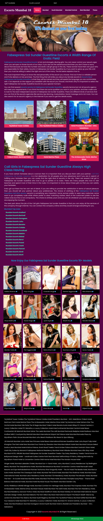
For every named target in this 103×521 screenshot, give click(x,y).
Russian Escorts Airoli (14, 252)
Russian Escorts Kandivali (16, 230)
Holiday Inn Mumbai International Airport (80, 492)
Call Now (25, 519)
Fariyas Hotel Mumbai (46, 489)
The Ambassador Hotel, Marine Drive (45, 422)
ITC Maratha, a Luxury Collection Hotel (38, 428)
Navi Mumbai (85, 10)
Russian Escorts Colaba (15, 227)
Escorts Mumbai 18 (50, 511)
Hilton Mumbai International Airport (57, 495)
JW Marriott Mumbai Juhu (14, 441)
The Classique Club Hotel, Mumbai (34, 472)
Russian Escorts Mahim (15, 233)
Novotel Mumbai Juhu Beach (34, 437)
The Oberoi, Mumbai (28, 498)
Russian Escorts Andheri (16, 212)
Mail (55, 3)
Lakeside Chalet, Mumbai (32, 463)
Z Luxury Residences (77, 463)
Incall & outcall (34, 3)
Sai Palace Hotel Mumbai (67, 434)
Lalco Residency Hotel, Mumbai (39, 475)
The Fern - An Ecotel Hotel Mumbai (18, 478)
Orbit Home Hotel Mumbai (50, 459)
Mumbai (46, 10)
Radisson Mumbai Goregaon (27, 504)
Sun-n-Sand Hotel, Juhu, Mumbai (55, 463)
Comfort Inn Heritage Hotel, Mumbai (56, 486)
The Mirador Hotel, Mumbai (86, 475)
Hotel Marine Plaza (23, 422)
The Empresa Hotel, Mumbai (82, 486)
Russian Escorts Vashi (15, 245)
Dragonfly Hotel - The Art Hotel (62, 469)
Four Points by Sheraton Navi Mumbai (50, 444)
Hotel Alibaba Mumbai (68, 450)
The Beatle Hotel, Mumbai (84, 469)
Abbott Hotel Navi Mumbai (75, 444)
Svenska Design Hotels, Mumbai (17, 495)
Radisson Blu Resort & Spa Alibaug (59, 437)
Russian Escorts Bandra (15, 224)
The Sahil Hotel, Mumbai (65, 489)
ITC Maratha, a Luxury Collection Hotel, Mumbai (45, 501)
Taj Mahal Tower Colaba (14, 419)
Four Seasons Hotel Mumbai (15, 501)
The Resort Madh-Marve (81, 495)
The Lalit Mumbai (57, 431)
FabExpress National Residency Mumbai (43, 450)
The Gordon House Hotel (70, 459)
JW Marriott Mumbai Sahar (24, 431)
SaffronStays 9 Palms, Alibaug (71, 456)
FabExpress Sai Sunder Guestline (42, 453)
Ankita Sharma (9, 291)
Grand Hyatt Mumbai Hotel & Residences (55, 504)
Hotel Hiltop (72, 425)
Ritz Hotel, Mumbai (39, 478)
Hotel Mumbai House (41, 482)
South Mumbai (57, 10)
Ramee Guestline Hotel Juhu (71, 441)
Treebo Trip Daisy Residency (67, 453)
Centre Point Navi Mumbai (48, 456)
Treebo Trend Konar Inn (88, 453)
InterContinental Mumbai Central (66, 428)
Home (37, 10)
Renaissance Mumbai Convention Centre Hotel (61, 466)
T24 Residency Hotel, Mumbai (63, 475)
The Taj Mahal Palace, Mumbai (68, 498)
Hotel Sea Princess (32, 441)
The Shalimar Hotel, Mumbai (80, 472)
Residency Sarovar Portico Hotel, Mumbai (27, 492)
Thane (95, 10)
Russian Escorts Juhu (14, 221)
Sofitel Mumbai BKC (88, 498)
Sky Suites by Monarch (18, 450)
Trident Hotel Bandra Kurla (56, 425)
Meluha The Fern (36, 495)
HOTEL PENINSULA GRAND (14, 486)
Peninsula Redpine (72, 431)
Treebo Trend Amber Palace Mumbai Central (66, 447)
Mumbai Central (71, 10)
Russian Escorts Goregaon (16, 218)
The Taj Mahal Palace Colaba (35, 419)
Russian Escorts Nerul (14, 239)
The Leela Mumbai (43, 431)
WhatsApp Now (77, 519)
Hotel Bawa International (50, 441)
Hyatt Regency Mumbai (46, 498)
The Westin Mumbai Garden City (63, 482)
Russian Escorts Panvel (15, 249)
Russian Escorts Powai (15, 242)
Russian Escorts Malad (15, 236)
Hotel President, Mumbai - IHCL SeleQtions (64, 419)
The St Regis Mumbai (37, 425)
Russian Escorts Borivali (15, 215)
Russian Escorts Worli (14, 255)
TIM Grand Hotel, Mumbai (59, 472)
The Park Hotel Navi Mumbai (23, 444)
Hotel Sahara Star (83, 422)
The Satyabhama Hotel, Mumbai (29, 466)
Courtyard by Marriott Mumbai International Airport (35, 434)
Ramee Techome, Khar (40, 469)
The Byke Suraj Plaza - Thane (78, 478)
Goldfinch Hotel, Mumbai (54, 492)
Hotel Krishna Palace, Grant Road (35, 447)
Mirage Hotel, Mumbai (33, 486)
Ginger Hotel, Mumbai (13, 463)
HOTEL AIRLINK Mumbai (20, 453)
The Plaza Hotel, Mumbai (57, 478)
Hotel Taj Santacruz (68, 422)
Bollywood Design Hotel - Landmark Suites (21, 456)
